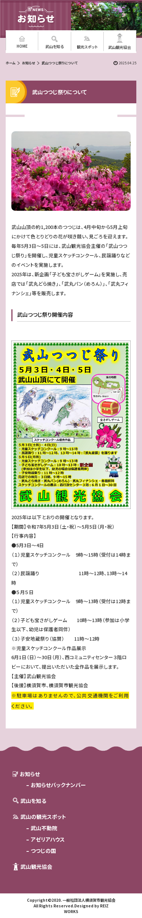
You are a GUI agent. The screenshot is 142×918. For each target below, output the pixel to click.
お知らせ (28, 63)
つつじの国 (43, 850)
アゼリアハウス (48, 839)
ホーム (10, 63)
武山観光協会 (36, 866)
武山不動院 (44, 828)
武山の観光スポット (43, 816)
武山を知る (33, 800)
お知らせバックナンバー (58, 785)
